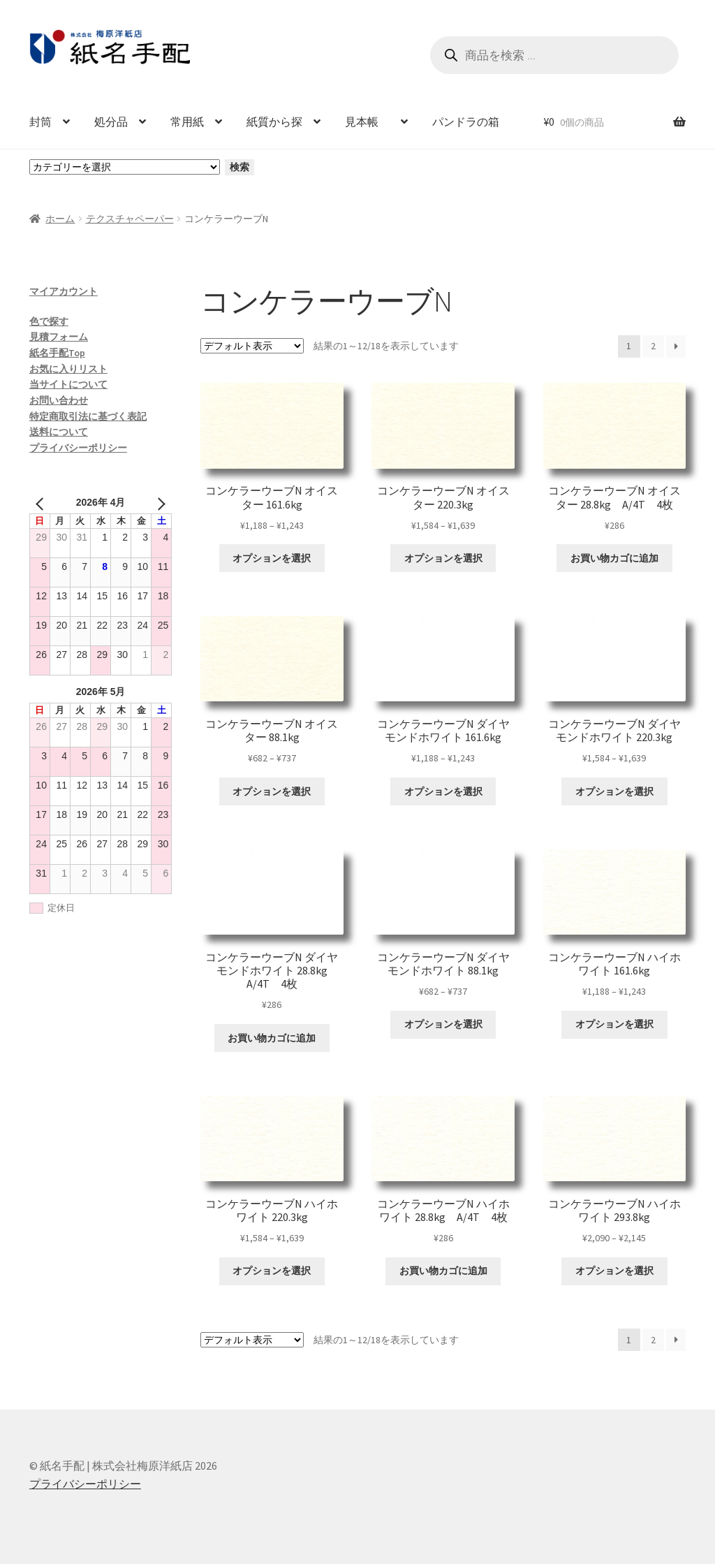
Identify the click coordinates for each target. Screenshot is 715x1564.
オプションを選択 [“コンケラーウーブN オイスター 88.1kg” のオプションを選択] (272, 791)
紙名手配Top (57, 352)
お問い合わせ (58, 400)
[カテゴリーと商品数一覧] (124, 167)
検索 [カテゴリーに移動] (239, 167)
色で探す (48, 321)
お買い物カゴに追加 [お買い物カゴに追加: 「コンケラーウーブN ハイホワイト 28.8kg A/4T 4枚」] (443, 1270)
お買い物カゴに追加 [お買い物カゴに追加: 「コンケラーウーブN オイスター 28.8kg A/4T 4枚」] (614, 558)
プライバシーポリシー (78, 447)
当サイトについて (68, 384)
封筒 (40, 122)
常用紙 (187, 122)
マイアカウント (63, 291)
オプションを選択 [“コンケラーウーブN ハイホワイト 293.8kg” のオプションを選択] (614, 1270)
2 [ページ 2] (653, 345)
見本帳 (367, 122)
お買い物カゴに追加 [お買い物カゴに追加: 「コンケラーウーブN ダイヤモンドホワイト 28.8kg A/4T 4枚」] (272, 1038)
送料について (58, 431)
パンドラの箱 (465, 122)
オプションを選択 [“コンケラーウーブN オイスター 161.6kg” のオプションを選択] (272, 558)
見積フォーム (58, 336)
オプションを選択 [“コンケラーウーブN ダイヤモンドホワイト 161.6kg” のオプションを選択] (443, 791)
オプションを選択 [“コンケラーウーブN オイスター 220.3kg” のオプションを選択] (443, 558)
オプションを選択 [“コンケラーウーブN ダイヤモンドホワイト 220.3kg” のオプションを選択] (614, 791)
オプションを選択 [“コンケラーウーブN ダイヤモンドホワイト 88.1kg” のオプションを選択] (443, 1024)
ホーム (60, 218)
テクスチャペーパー (130, 218)
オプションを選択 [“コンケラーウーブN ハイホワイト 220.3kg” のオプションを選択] (272, 1270)
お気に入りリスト (68, 369)
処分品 (111, 122)
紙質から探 (274, 122)
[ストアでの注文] (252, 345)
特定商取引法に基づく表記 (88, 416)
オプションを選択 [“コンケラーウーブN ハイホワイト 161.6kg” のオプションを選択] (614, 1024)
